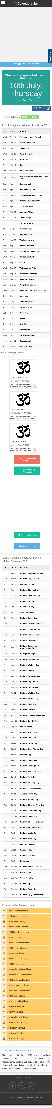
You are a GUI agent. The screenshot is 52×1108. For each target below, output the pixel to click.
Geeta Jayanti (25, 341)
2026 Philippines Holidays (18, 980)
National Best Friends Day (31, 749)
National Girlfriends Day (30, 811)
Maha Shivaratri (26, 154)
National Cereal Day (29, 640)
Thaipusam (24, 148)
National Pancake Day (30, 635)
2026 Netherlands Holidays (19, 969)
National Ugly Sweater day (31, 895)
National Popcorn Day (30, 579)
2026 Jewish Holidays (16, 1033)
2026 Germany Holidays (17, 927)
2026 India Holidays (16, 937)
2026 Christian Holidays (17, 1022)
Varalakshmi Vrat (26, 240)
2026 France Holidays (16, 921)
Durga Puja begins (27, 285)
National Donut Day (28, 743)
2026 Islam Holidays (16, 1028)
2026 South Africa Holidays (19, 990)
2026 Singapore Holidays (18, 985)
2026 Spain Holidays (16, 996)
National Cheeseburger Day (32, 822)
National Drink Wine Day (31, 624)
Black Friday (25, 872)
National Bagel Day (28, 618)
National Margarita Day (30, 629)
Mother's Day (26, 727)
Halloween (24, 861)
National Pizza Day (28, 601)
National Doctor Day (29, 687)
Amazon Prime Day (28, 794)
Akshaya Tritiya (26, 212)
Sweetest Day (26, 850)
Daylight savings (27, 654)
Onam (22, 262)
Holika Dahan (25, 159)
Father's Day (25, 755)
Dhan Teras (24, 313)
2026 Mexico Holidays (16, 964)
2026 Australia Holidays (17, 911)
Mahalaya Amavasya (28, 274)
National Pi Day (27, 671)
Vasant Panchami (27, 143)
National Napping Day (29, 659)
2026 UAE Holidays (15, 1006)
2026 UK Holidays (15, 1012)
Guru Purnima (25, 229)
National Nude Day (28, 777)
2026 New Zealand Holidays (19, 975)
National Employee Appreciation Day (28, 647)
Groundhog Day (27, 584)
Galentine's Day (27, 607)
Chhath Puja (24, 330)
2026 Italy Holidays (15, 953)
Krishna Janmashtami (29, 251)
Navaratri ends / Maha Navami (32, 290)
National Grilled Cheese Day (32, 715)
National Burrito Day (29, 699)
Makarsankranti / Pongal (30, 137)
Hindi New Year (26, 171)
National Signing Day (29, 590)
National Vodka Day (28, 833)
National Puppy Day (29, 682)
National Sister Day (28, 816)
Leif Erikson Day (27, 844)
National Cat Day (27, 855)
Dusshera (23, 296)
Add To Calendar (38, 109)
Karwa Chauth (25, 307)
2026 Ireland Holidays (16, 948)
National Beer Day (28, 704)
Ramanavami (25, 184)
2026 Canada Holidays (17, 916)
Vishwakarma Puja (27, 268)
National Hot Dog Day (29, 783)
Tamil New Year (26, 206)
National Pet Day (27, 710)
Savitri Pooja (25, 218)
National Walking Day (29, 693)
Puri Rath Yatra (26, 223)
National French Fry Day (30, 771)
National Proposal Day (30, 676)
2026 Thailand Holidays (17, 1001)
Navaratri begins (26, 279)
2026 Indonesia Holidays (18, 943)
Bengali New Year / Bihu (29, 201)
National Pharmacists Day (31, 573)
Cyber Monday (26, 878)
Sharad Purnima (26, 302)
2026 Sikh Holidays (15, 1038)
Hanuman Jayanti (27, 190)
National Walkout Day (29, 665)
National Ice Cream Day (30, 788)
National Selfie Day (28, 760)
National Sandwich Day (30, 867)
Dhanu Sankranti (26, 346)
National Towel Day (28, 732)
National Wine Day (28, 738)
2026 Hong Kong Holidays (18, 932)
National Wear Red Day (30, 596)
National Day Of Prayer (30, 721)
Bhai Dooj (23, 324)
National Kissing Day (29, 766)
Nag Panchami (25, 234)
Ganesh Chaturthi (27, 257)
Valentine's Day (27, 612)
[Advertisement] (26, 33)
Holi (21, 165)
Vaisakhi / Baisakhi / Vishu (30, 195)
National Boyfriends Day (31, 827)
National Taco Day (28, 839)
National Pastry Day (29, 889)
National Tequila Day (29, 799)
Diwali (22, 318)
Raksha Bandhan (26, 246)
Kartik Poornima (26, 335)
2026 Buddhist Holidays (17, 1017)
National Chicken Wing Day (32, 805)
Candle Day (25, 883)
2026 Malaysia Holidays (17, 959)
